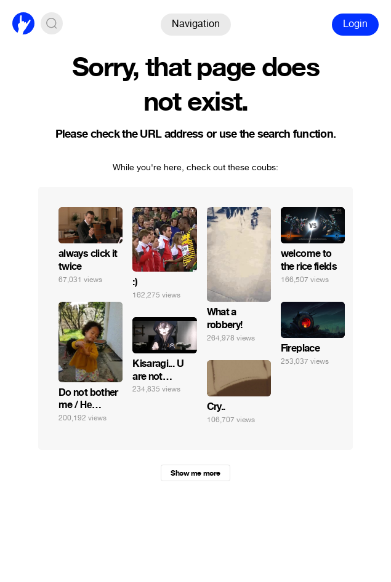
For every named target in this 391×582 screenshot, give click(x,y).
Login (355, 23)
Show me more (195, 473)
